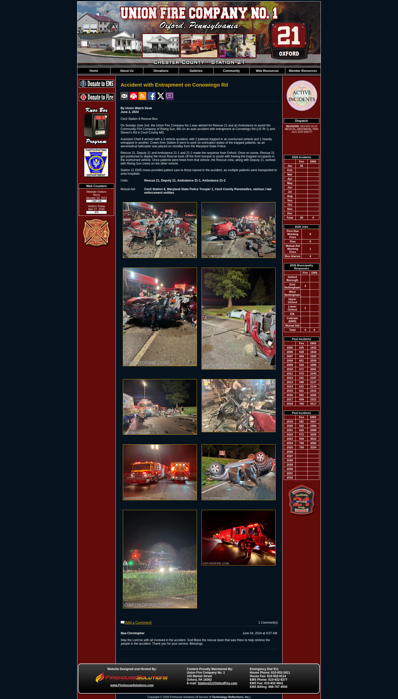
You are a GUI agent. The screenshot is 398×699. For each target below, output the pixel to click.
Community (231, 71)
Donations (161, 71)
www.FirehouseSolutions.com (132, 685)
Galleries (196, 71)
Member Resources (303, 71)
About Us (127, 71)
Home (94, 71)
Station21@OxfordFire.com (217, 683)
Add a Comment (138, 622)
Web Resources (267, 71)
